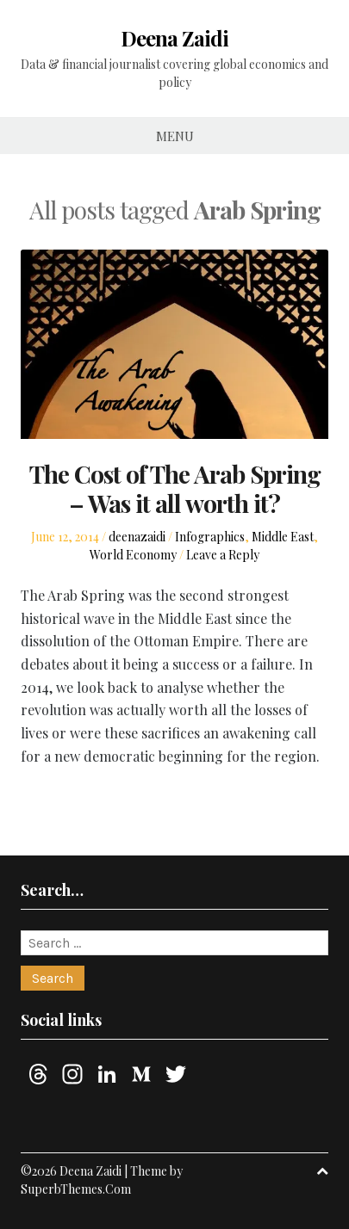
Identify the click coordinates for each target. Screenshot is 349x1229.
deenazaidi (137, 536)
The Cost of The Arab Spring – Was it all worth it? (175, 488)
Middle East (283, 536)
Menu (175, 136)
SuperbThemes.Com (76, 1189)
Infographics (210, 536)
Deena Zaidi (174, 38)
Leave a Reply (222, 555)
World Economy (133, 555)
